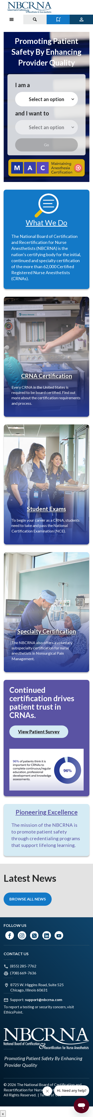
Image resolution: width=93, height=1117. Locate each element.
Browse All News (27, 899)
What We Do (46, 222)
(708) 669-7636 (23, 973)
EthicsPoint (13, 1012)
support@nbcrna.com (43, 999)
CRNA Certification (46, 375)
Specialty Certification (46, 631)
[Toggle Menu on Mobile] (11, 19)
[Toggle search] (35, 19)
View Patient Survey (39, 731)
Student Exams (46, 508)
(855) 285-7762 (23, 966)
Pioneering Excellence (47, 812)
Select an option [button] (46, 99)
